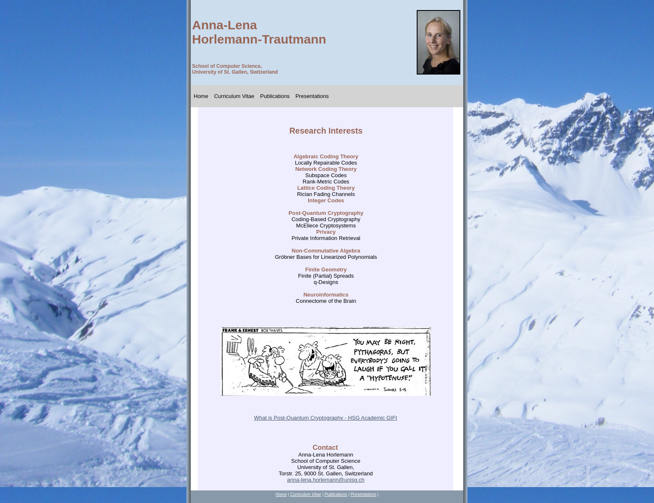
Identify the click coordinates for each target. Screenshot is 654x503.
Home (201, 96)
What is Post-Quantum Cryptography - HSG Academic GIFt (325, 418)
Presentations (312, 96)
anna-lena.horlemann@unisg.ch (325, 480)
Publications (275, 96)
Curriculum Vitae (234, 96)
